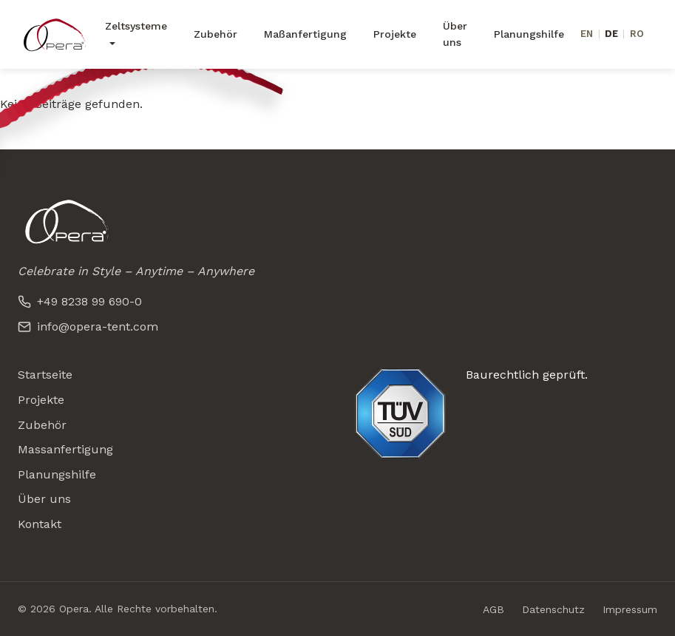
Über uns (455, 34)
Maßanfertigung (305, 34)
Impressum (630, 609)
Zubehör (215, 34)
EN (586, 33)
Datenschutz (553, 609)
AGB (493, 609)
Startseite (45, 375)
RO (637, 33)
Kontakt (39, 524)
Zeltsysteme (136, 26)
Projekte (394, 34)
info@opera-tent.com (88, 326)
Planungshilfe (529, 34)
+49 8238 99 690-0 (80, 301)
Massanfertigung (65, 449)
